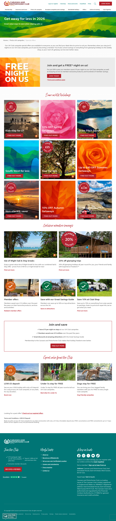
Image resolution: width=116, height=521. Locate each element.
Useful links (47, 450)
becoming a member (46, 48)
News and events (73, 3)
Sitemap (51, 514)
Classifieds (83, 3)
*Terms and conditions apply (56, 80)
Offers (84, 9)
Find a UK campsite (36, 9)
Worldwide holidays (73, 9)
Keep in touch (84, 450)
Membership (8, 9)
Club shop (63, 3)
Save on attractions (48, 309)
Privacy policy (44, 514)
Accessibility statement (17, 514)
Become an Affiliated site (51, 458)
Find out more (9, 270)
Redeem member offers (12, 311)
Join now (105, 4)
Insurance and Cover (21, 9)
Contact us (46, 470)
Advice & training (95, 9)
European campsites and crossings (55, 9)
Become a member (12, 469)
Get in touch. (90, 477)
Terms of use (28, 514)
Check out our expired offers (32, 413)
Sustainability (72, 514)
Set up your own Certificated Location (55, 461)
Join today (54, 76)
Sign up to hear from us (97, 465)
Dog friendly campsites (85, 395)
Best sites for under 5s (49, 393)
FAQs (89, 3)
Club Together (107, 9)
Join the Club (11, 450)
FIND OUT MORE (58, 346)
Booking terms (36, 514)
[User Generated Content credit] (36, 136)
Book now (7, 395)
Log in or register (53, 3)
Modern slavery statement (61, 514)
